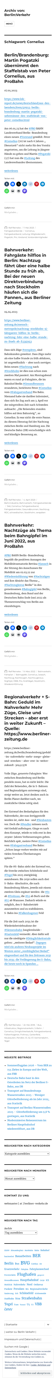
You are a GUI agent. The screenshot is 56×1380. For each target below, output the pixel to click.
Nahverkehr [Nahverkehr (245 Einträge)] (19, 1284)
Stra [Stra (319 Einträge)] (17, 1298)
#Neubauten (43, 820)
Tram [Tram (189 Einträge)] (16, 1305)
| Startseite (10, 1324)
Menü (9, 23)
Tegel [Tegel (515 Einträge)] (8, 1304)
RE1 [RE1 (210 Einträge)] (27, 1289)
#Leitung (29, 158)
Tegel (7, 1041)
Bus (39, 1025)
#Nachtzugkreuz (14, 584)
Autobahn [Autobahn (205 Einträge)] (29, 1250)
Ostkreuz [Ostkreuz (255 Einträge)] (38, 1284)
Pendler (20, 1038)
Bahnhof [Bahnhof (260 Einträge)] (44, 1250)
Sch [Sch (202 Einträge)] (16, 1293)
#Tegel (8, 874)
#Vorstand (26, 136)
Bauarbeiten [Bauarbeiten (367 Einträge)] (23, 1256)
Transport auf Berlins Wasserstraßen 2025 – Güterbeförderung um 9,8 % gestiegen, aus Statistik (29, 1112)
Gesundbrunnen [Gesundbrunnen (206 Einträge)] (11, 1280)
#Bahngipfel (29, 589)
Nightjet (8, 681)
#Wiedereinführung (16, 576)
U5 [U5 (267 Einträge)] (28, 1304)
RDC (6, 512)
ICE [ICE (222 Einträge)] (47, 1280)
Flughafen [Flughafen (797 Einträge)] (26, 1274)
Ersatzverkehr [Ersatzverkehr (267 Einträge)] (12, 1269)
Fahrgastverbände (13, 231)
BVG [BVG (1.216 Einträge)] (25, 1263)
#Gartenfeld (11, 934)
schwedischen (16, 512)
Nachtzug (44, 509)
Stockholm (29, 512)
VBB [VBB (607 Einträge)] (38, 1304)
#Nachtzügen (42, 576)
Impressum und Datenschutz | (22, 1339)
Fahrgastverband (12, 234)
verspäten (41, 512)
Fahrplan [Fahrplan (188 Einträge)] (24, 1269)
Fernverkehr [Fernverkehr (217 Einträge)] (10, 1275)
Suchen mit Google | (16, 1346)
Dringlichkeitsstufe (23, 1031)
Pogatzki (8, 237)
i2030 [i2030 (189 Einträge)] (42, 1280)
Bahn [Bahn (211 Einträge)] (36, 1250)
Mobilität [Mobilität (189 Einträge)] (8, 1285)
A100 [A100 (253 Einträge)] (6, 1250)
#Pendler (25, 824)
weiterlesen (11, 170)
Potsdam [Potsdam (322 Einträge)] (19, 1288)
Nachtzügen (21, 678)
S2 (29, 1038)
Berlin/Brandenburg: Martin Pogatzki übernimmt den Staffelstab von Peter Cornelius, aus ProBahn (27, 68)
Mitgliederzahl (38, 234)
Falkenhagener (11, 1034)
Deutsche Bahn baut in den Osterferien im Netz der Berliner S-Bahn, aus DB (28, 1082)
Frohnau (24, 1034)
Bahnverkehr (25, 503)
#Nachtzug (25, 366)
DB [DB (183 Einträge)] (40, 1264)
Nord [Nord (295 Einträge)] (29, 1284)
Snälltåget (28, 681)
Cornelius (29, 231)
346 (9, 506)
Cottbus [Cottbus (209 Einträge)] (34, 1264)
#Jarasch (43, 563)
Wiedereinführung (13, 684)
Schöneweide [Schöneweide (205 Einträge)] (40, 1293)
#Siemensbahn (13, 929)
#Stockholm (11, 370)
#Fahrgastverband (21, 392)
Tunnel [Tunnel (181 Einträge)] (23, 1305)
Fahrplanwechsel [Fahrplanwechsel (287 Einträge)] (39, 1269)
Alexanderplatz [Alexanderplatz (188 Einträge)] (17, 1250)
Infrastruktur (10, 1028)
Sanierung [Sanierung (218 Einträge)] (9, 1293)
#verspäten (29, 349)
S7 (32, 1038)
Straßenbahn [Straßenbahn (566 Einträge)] (32, 1298)
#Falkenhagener (28, 913)
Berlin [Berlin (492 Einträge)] (9, 1263)
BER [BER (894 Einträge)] (36, 1255)
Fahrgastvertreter (12, 509)
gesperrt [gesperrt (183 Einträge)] (40, 1275)
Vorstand (22, 237)
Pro (15, 237)
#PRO (32, 128)
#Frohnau (14, 896)
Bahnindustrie (11, 503)
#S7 (6, 900)
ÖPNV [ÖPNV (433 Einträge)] (8, 1309)
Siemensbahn (41, 1038)
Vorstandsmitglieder (38, 237)
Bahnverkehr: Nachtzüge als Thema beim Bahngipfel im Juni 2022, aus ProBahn (28, 536)
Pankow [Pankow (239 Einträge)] (8, 1289)
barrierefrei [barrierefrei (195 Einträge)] (9, 1256)
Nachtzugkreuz (35, 678)
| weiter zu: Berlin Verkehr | (20, 1331)
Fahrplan (8, 674)
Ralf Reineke (15, 227)
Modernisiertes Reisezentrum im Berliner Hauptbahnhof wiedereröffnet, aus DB (26, 1124)
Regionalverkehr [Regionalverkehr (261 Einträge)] (39, 1289)
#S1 (47, 891)
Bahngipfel (21, 674)
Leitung (26, 234)
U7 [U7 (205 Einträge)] (32, 1304)
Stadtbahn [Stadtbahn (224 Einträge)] (9, 1299)
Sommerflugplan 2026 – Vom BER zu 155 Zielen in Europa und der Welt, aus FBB (29, 1069)
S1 (26, 1038)
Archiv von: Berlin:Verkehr (17, 12)
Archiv (8, 1228)
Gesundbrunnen (30, 509)
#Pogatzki (44, 153)
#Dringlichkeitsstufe (38, 938)
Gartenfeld (35, 1034)
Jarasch (41, 674)
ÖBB (15, 681)
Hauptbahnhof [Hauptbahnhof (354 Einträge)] (29, 1280)
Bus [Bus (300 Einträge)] (17, 1263)
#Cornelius (10, 141)
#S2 (27, 896)
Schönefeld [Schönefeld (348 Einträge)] (26, 1293)
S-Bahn (38, 1028)
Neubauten (10, 1038)
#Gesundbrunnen (33, 383)
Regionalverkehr (25, 1028)
